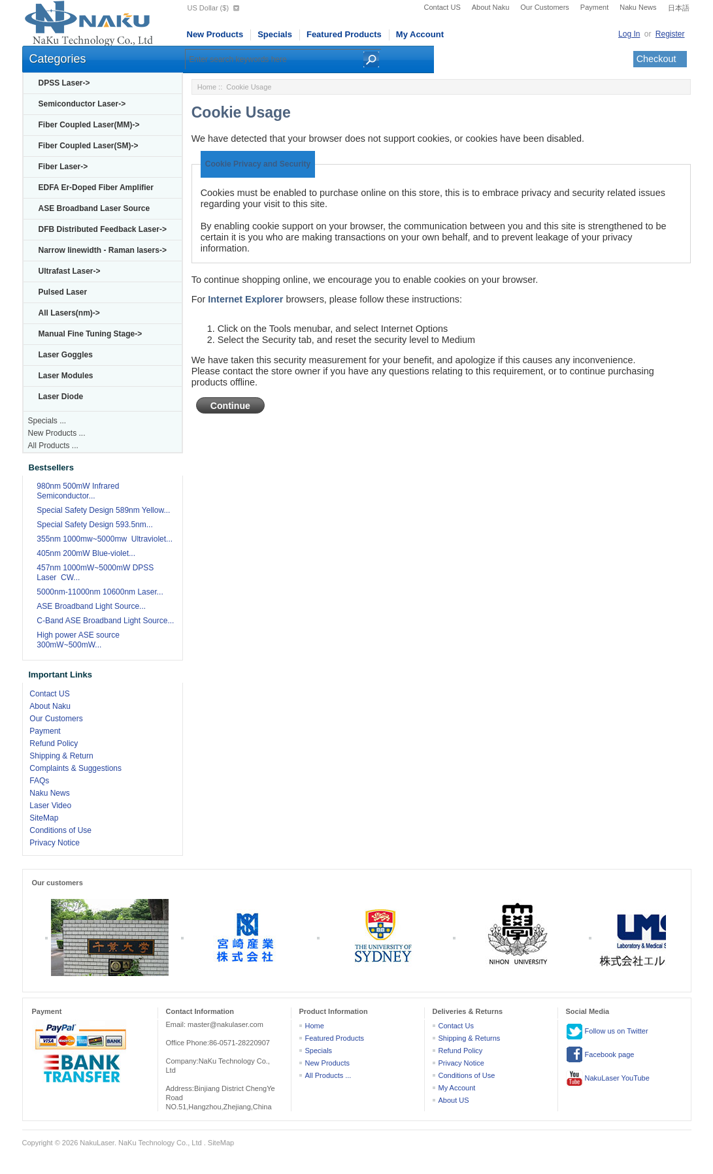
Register (670, 34)
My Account (420, 34)
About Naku (490, 7)
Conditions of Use (60, 830)
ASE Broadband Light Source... (91, 606)
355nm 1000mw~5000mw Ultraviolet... (105, 539)
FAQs (39, 780)
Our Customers (544, 7)
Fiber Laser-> (63, 166)
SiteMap (43, 818)
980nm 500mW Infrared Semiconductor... (78, 490)
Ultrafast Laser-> (70, 271)
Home (206, 87)
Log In (629, 34)
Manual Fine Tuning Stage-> (90, 333)
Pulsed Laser (63, 292)
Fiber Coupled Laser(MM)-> (89, 124)
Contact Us (456, 1026)
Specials (274, 34)
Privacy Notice (54, 842)
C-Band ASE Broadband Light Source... (105, 620)
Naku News (638, 7)
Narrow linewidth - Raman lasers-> (103, 250)
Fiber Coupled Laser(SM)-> (89, 145)
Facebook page (600, 1055)
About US (454, 1100)
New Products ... (57, 433)
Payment (594, 7)
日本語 (678, 8)
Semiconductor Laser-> (82, 103)
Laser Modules (66, 375)
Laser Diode (61, 396)
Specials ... (47, 420)
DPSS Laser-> (64, 83)
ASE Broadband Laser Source (94, 208)
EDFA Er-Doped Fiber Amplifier (96, 187)
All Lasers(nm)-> (69, 313)
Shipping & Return (61, 755)
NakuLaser (97, 1143)
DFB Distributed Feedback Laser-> (103, 229)
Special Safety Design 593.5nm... (94, 524)
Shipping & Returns (470, 1038)
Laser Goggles (66, 354)
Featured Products (344, 34)
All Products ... (53, 445)
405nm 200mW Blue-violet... (86, 553)
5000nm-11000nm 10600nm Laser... (100, 591)
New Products (215, 34)
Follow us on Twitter (607, 1031)
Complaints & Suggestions (75, 768)
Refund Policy (53, 743)
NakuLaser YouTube (608, 1078)
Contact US (442, 7)
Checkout (656, 59)
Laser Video (50, 805)
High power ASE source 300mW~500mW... (78, 639)
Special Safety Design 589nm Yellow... (103, 510)
